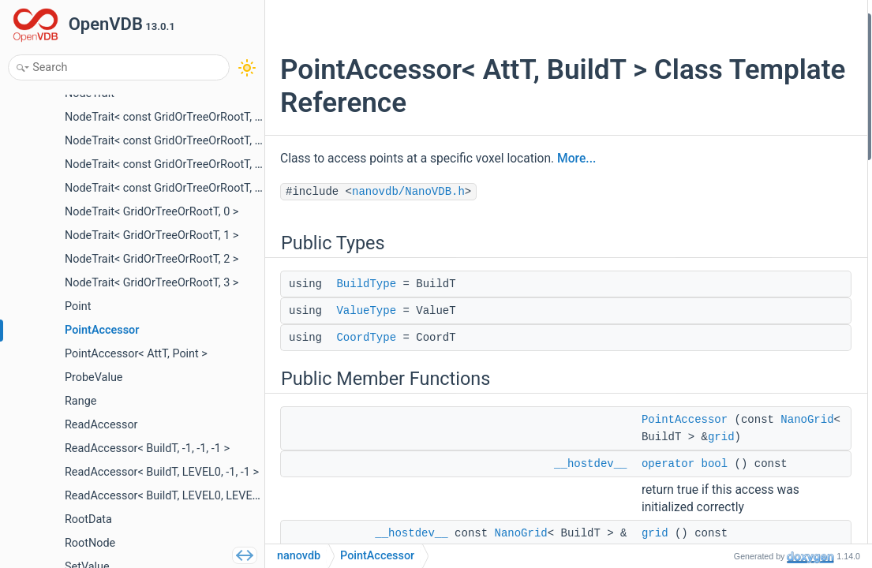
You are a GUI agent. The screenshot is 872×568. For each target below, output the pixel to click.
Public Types (718, 22)
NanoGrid (668, 454)
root (710, 255)
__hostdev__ (590, 516)
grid (661, 489)
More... (576, 158)
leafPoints (725, 213)
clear (712, 318)
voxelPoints (728, 234)
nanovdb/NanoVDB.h (408, 191)
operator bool (732, 149)
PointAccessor (735, 128)
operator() (724, 403)
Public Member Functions (748, 107)
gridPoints (725, 191)
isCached (722, 340)
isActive (720, 467)
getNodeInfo (730, 445)
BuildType (366, 284)
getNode (721, 276)
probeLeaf (725, 508)
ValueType (366, 311)
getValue (722, 361)
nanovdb (298, 555)
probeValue (727, 488)
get (708, 530)
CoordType (366, 337)
